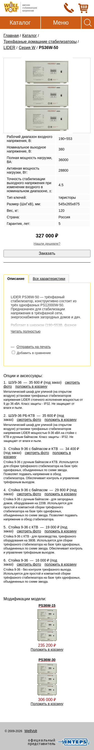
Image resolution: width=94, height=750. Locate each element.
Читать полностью (25, 331)
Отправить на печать (34, 347)
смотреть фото (29, 420)
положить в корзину (31, 386)
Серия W (27, 47)
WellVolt (30, 731)
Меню (61, 22)
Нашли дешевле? (47, 243)
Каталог (20, 22)
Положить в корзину (47, 649)
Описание (16, 279)
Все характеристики (49, 279)
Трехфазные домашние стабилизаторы (40, 41)
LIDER (9, 47)
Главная (11, 35)
